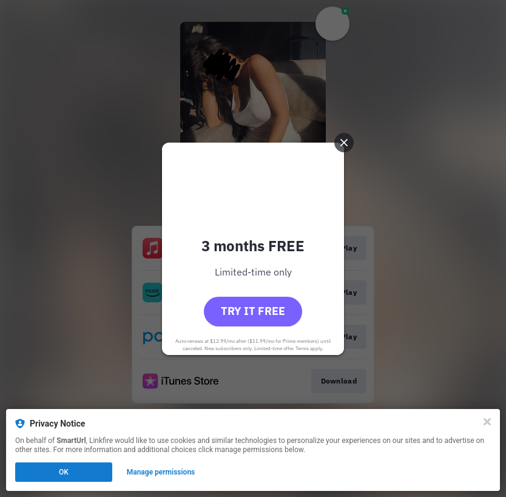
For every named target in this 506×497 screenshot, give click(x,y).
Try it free (253, 311)
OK (64, 472)
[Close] (487, 421)
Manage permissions (161, 472)
